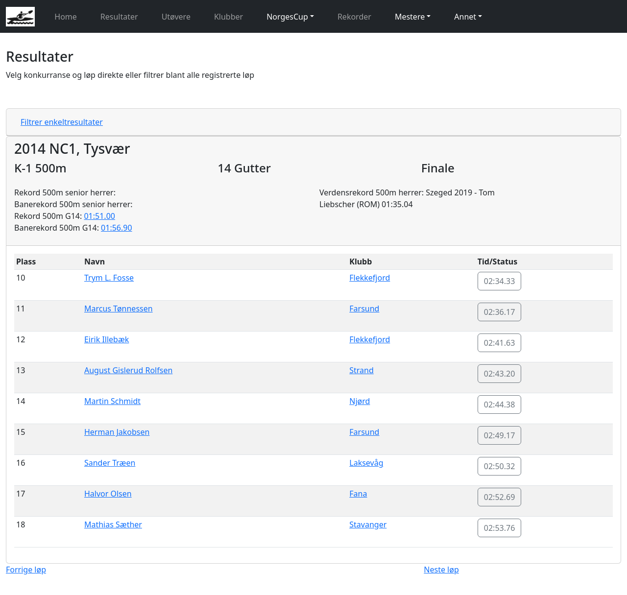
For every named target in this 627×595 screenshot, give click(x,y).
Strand (361, 370)
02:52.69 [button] (499, 497)
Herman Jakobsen (116, 432)
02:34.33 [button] (499, 281)
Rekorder (354, 16)
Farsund (364, 308)
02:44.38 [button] (499, 404)
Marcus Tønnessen (118, 308)
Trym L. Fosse (109, 277)
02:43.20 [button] (499, 373)
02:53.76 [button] (499, 528)
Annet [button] (465, 16)
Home (65, 16)
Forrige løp (26, 569)
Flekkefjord (369, 277)
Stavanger (367, 524)
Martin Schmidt (112, 401)
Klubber (228, 16)
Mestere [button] (410, 16)
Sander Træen (109, 462)
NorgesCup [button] (287, 16)
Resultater (119, 16)
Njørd (359, 401)
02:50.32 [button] (499, 466)
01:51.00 (99, 216)
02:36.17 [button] (499, 312)
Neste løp (441, 569)
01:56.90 (116, 227)
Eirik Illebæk (106, 339)
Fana (358, 493)
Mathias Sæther (113, 524)
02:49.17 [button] (499, 435)
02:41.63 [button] (499, 342)
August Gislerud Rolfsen (128, 370)
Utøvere (176, 16)
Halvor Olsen (108, 493)
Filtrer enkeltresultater (62, 122)
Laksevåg (366, 462)
